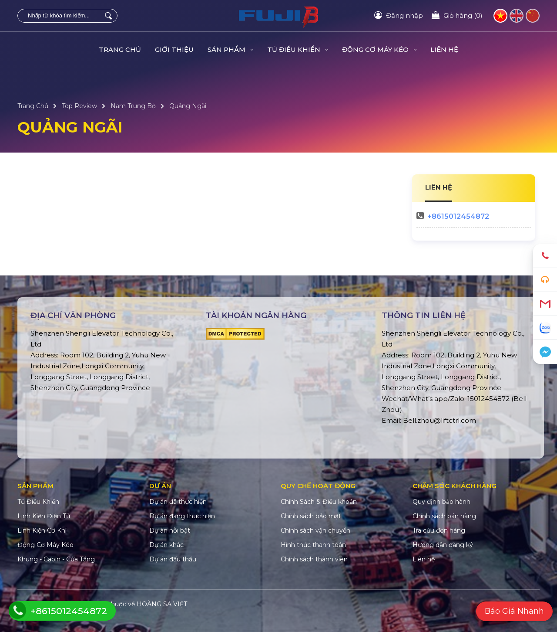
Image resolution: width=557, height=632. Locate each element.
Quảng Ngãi (187, 106)
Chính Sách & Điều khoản (319, 502)
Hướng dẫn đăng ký (443, 545)
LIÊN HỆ (438, 187)
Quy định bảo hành (441, 502)
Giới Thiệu (174, 49)
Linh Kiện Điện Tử (43, 516)
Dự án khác (166, 545)
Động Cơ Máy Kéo (379, 49)
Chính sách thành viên (314, 559)
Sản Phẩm (230, 49)
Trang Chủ (120, 49)
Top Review (79, 106)
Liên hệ (444, 49)
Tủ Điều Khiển (297, 49)
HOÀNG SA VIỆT (162, 604)
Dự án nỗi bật (169, 530)
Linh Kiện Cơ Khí (42, 530)
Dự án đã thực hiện (178, 502)
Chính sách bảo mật (311, 516)
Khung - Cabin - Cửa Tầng (56, 559)
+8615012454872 (458, 216)
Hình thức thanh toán (313, 545)
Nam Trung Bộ (133, 106)
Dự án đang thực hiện (182, 516)
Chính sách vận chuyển (315, 530)
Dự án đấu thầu (172, 559)
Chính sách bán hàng (444, 516)
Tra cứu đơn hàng (439, 530)
